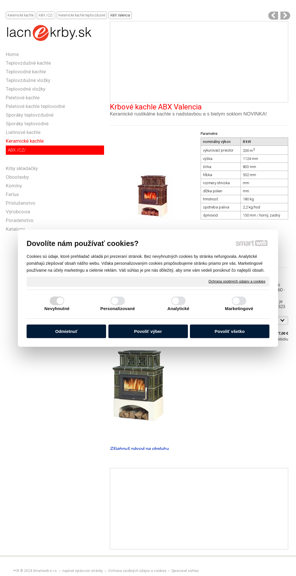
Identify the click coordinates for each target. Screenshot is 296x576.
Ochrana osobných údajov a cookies (236, 281)
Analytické (178, 308)
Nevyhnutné (57, 308)
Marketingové (239, 308)
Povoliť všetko (230, 331)
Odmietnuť (66, 331)
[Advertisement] (199, 61)
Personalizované (117, 308)
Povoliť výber (148, 331)
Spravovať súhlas (185, 571)
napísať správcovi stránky (82, 571)
